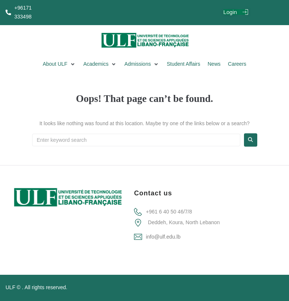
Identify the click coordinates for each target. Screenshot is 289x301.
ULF (10, 287)
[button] (59, 64)
